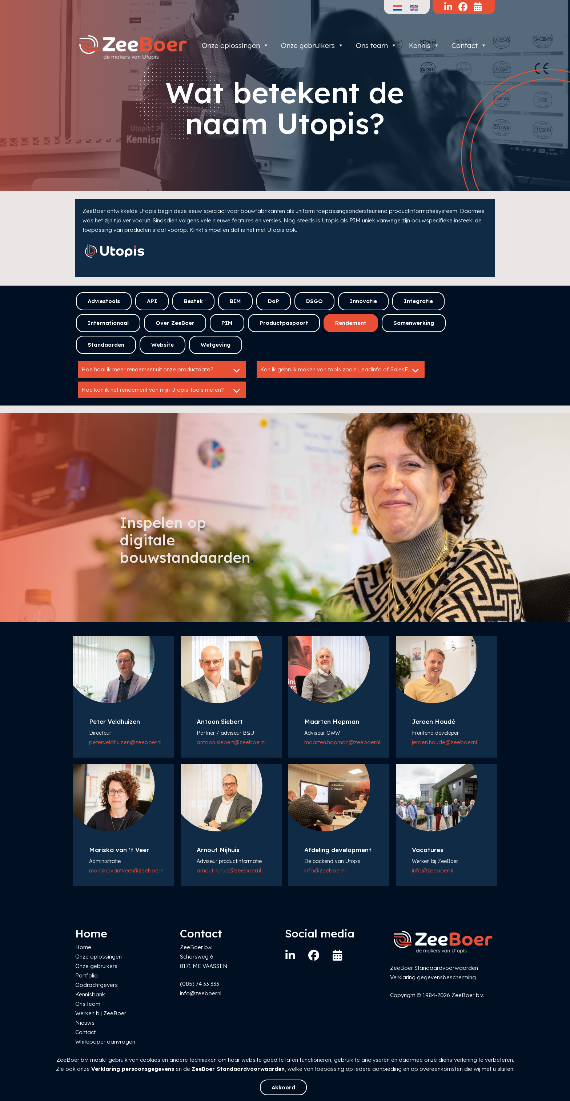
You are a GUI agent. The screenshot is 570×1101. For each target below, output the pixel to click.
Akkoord (283, 1087)
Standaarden (106, 344)
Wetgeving (215, 344)
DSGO (314, 301)
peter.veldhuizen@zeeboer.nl (125, 742)
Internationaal (108, 322)
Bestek (193, 301)
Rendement (350, 322)
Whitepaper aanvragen (105, 1041)
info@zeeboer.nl (325, 870)
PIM (227, 322)
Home (83, 947)
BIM (235, 301)
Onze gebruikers (312, 45)
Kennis (424, 45)
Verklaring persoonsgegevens (132, 1068)
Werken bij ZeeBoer (100, 1013)
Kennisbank (90, 994)
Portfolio (86, 975)
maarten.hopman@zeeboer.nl (342, 742)
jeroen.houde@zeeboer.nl (444, 742)
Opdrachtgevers (96, 984)
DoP (273, 301)
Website (162, 344)
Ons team (376, 45)
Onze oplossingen (235, 45)
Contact (469, 45)
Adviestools (104, 301)
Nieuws (85, 1022)
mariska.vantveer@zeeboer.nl (127, 870)
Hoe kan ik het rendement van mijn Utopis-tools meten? (161, 390)
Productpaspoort (284, 322)
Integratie (418, 301)
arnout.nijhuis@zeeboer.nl (229, 870)
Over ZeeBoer (175, 322)
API (152, 301)
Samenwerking (413, 322)
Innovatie (363, 301)
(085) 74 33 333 (199, 983)
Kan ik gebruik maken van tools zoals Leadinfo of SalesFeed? (340, 370)
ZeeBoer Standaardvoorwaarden (238, 1068)
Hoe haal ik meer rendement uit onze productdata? (161, 370)
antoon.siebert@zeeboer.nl (231, 742)
